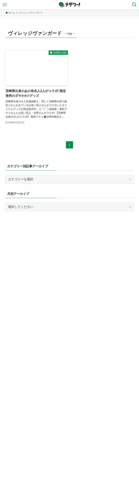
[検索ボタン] (134, 4)
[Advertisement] (69, 245)
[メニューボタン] (4, 4)
